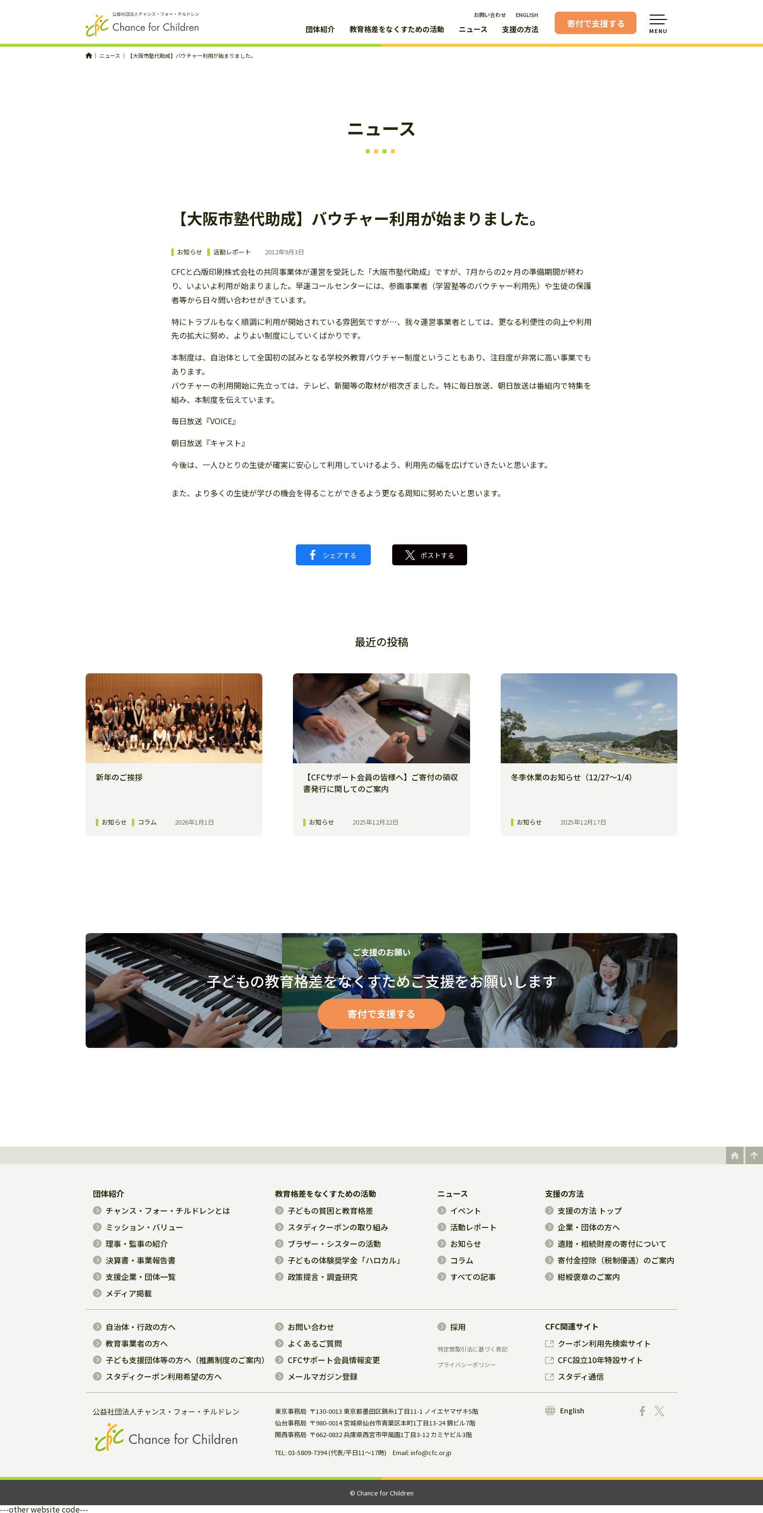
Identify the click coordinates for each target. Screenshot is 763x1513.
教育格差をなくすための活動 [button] (396, 29)
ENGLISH (527, 14)
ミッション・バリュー (138, 1227)
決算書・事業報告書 (134, 1260)
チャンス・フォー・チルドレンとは (161, 1210)
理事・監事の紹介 (130, 1243)
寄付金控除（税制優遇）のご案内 (609, 1260)
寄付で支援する (596, 23)
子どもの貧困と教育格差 (324, 1210)
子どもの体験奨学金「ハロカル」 (339, 1260)
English (564, 1410)
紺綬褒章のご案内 (582, 1276)
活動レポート (232, 252)
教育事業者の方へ (130, 1343)
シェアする (333, 555)
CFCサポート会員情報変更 (327, 1359)
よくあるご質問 (308, 1343)
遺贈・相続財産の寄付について (606, 1243)
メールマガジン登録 (316, 1376)
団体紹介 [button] (320, 29)
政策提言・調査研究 (316, 1276)
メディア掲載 (122, 1293)
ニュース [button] (473, 29)
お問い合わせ (490, 14)
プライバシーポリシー (466, 1365)
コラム (455, 1260)
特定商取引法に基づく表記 (472, 1349)
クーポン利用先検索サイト (598, 1343)
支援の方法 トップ (583, 1210)
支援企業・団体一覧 (134, 1276)
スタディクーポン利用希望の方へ (157, 1376)
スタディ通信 (574, 1376)
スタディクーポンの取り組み (331, 1227)
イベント (459, 1210)
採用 (451, 1326)
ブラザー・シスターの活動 (328, 1243)
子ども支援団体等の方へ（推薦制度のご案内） (181, 1359)
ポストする (429, 555)
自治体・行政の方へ (134, 1326)
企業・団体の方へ (582, 1227)
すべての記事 (466, 1276)
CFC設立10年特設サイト (594, 1359)
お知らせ (189, 252)
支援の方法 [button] (520, 29)
